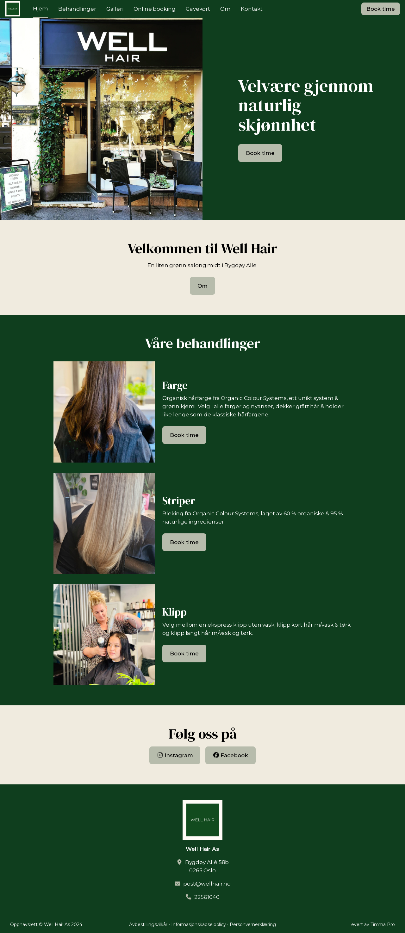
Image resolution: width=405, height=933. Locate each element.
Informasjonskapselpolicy (198, 924)
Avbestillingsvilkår (148, 924)
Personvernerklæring (253, 924)
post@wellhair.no (207, 884)
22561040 (206, 897)
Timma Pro (383, 924)
